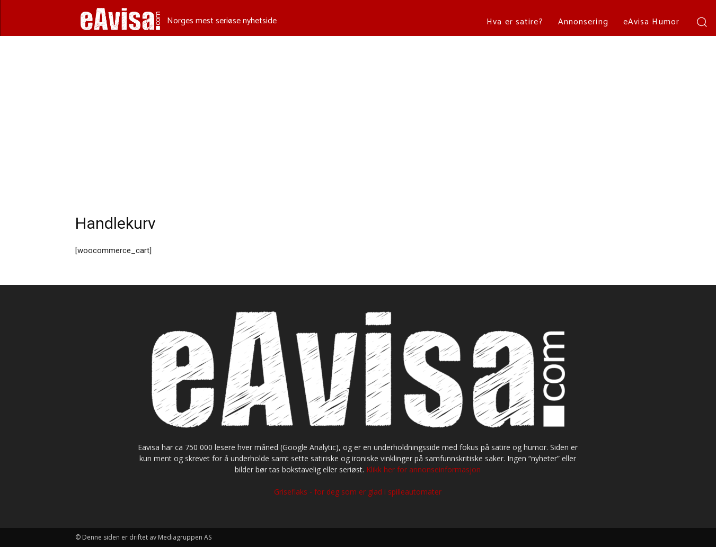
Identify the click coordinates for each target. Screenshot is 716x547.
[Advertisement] (358, 115)
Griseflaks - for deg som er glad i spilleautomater (357, 492)
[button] (701, 21)
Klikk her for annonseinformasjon (423, 469)
